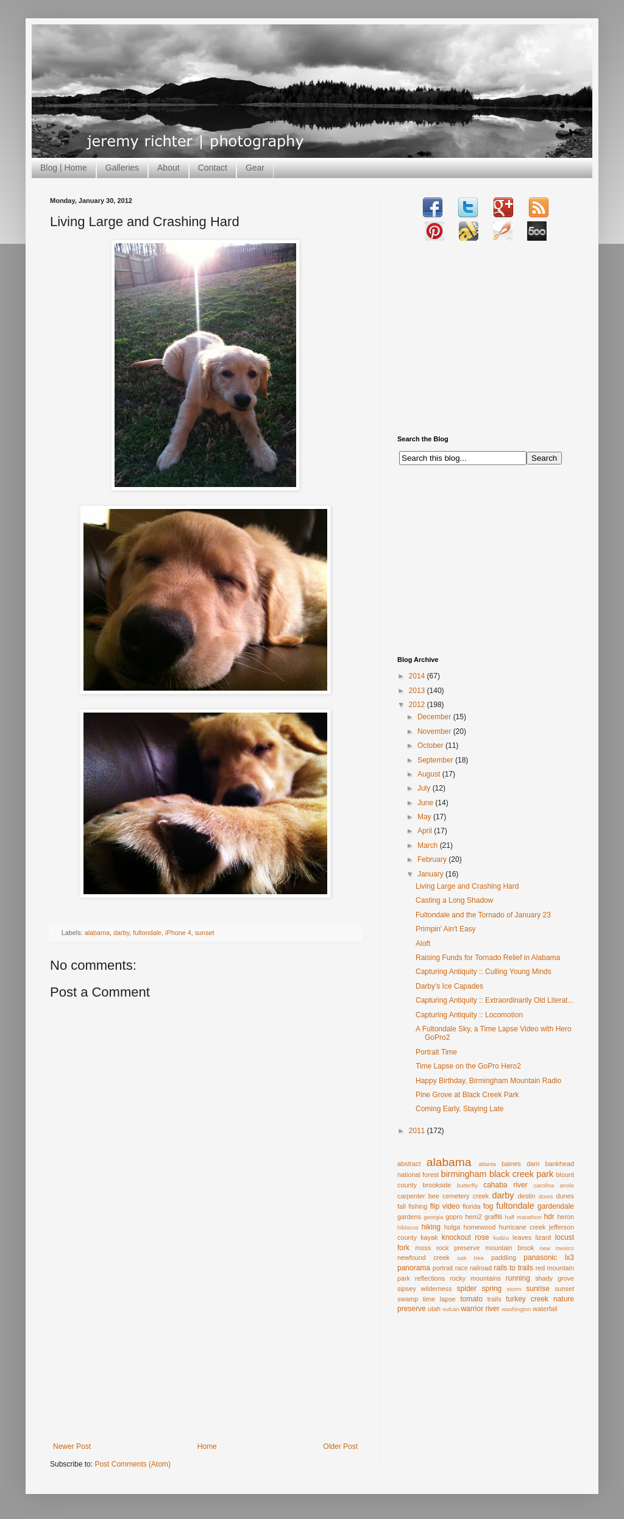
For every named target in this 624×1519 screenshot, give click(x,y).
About (168, 168)
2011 (418, 1130)
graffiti (493, 1216)
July (425, 788)
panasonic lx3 (548, 1257)
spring (492, 1288)
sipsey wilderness (424, 1288)
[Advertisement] (205, 1351)
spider (467, 1288)
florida (471, 1206)
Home (207, 1446)
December (435, 717)
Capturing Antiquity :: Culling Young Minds (483, 971)
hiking (431, 1227)
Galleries (122, 168)
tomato (471, 1299)
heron (565, 1216)
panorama (413, 1268)
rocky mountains (475, 1278)
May (425, 817)
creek (481, 1196)
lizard (543, 1237)
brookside (436, 1185)
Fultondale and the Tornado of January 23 (483, 915)
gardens (409, 1216)
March (428, 845)
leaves (521, 1237)
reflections (430, 1278)
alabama (97, 932)
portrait (443, 1268)
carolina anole (554, 1185)
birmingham (463, 1174)
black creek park (521, 1174)
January (431, 874)
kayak (429, 1237)
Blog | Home (63, 168)
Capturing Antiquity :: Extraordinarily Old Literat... (494, 1000)
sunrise (538, 1288)
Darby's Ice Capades (449, 986)
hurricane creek (522, 1227)
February (432, 859)
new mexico (556, 1248)
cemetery (455, 1196)
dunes (565, 1196)
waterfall (545, 1308)
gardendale (555, 1206)
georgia (433, 1217)
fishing (417, 1206)
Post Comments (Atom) (132, 1464)
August (429, 774)
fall (401, 1206)
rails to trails (513, 1268)
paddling (503, 1257)
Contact (212, 168)
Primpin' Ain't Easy (446, 929)
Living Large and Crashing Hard (467, 886)
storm (514, 1289)
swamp (407, 1299)
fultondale (147, 932)
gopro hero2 (463, 1216)
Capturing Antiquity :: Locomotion (469, 1015)
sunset (204, 932)
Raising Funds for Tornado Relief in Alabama (488, 957)
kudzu (501, 1237)
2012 (418, 704)
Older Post (340, 1446)
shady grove (554, 1278)
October (431, 745)
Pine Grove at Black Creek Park (467, 1094)
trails (495, 1299)
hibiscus (408, 1227)
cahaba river (505, 1185)
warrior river (480, 1308)
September (436, 760)
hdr (549, 1216)
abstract (408, 1163)
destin (527, 1196)
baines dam (520, 1163)
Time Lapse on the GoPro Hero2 (468, 1066)
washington (516, 1309)
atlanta (487, 1164)
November (435, 731)
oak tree (470, 1257)
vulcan (450, 1309)
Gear (255, 168)
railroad (481, 1268)
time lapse (439, 1299)
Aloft (423, 943)
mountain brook (509, 1247)
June (426, 803)
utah (434, 1308)
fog (488, 1206)
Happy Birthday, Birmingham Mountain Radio (488, 1080)
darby (121, 932)
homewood (480, 1227)
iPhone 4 (178, 932)
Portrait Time (436, 1052)
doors (546, 1196)
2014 (418, 676)
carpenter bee (418, 1196)
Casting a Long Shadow (454, 900)
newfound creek (423, 1257)
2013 (418, 690)
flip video (445, 1206)
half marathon (523, 1217)
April (425, 831)
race (461, 1268)
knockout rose (465, 1237)
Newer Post (72, 1446)
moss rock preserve (447, 1247)
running (518, 1278)
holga (452, 1227)
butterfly (467, 1185)
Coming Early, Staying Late (460, 1109)
